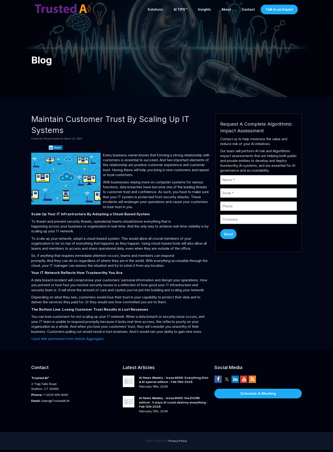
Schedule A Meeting (258, 393)
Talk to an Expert (279, 9)
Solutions (155, 9)
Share (55, 147)
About (226, 9)
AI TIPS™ (180, 9)
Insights (204, 9)
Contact (248, 9)
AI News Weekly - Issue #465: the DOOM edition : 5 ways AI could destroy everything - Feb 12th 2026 (173, 402)
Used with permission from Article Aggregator (67, 339)
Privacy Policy (178, 441)
